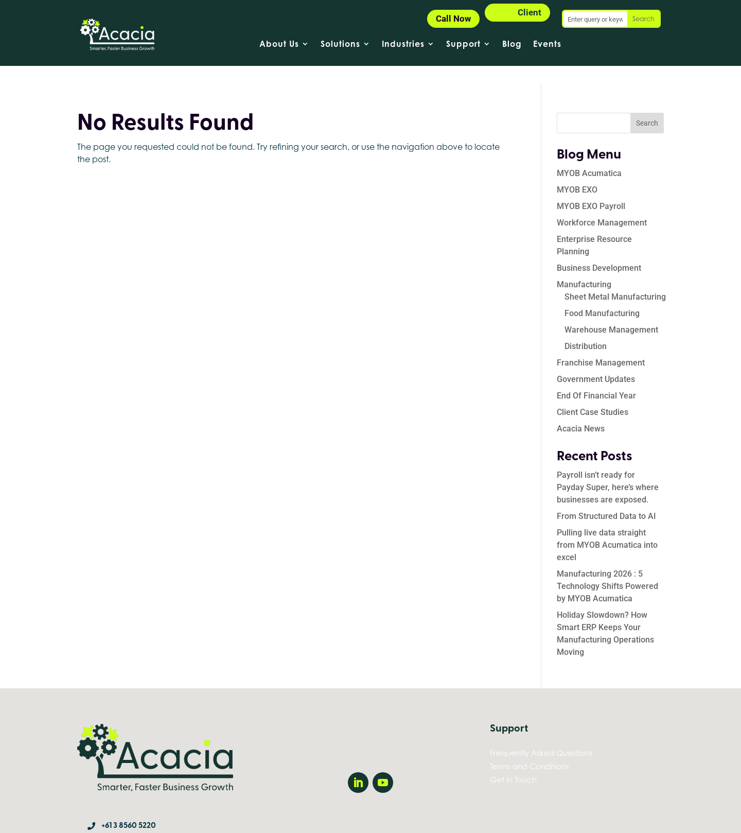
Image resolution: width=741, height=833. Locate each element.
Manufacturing (584, 267)
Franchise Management (601, 346)
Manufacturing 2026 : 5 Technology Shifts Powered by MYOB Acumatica (607, 569)
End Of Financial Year (596, 379)
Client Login (529, 14)
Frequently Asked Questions (541, 735)
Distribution (585, 329)
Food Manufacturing (602, 296)
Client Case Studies (592, 395)
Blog (512, 44)
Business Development (599, 251)
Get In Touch (513, 762)
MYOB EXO (577, 173)
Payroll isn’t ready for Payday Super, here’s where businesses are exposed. (608, 470)
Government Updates (596, 362)
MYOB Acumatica (589, 156)
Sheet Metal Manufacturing (615, 280)
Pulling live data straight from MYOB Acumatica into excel (607, 528)
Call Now (453, 18)
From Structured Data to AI (606, 499)
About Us (279, 44)
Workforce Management (602, 206)
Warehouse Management (611, 313)
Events (547, 44)
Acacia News (581, 411)
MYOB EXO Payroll (591, 189)
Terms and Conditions (529, 749)
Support (463, 44)
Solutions (340, 44)
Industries (403, 44)
